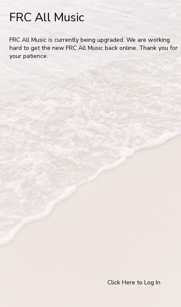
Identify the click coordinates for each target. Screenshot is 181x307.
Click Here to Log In (133, 282)
